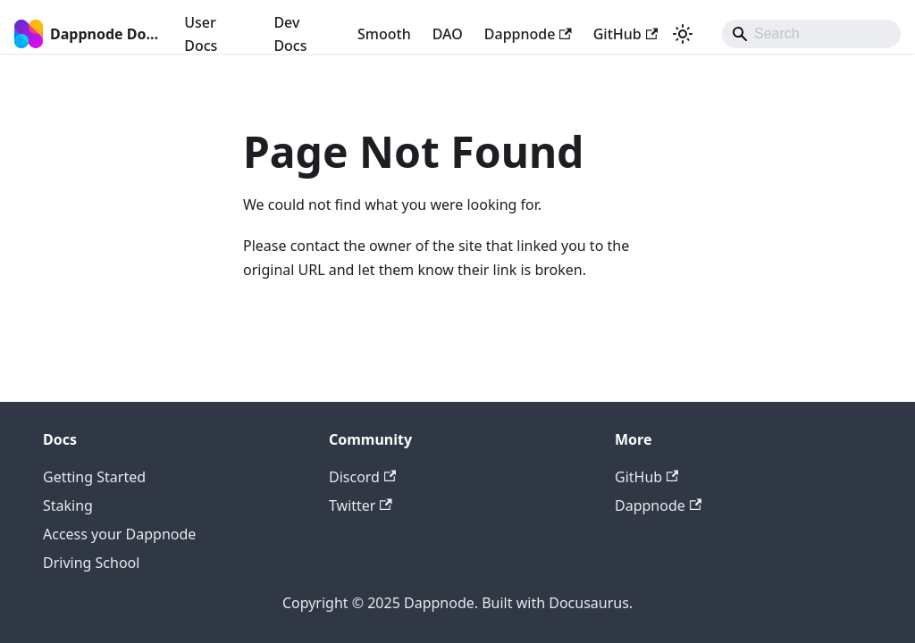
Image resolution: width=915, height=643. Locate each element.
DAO (447, 34)
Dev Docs (289, 34)
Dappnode (528, 34)
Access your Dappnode (119, 534)
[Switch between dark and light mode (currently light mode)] (682, 34)
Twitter (360, 505)
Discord (362, 477)
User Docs (200, 34)
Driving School (91, 562)
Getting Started (94, 477)
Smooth (384, 34)
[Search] (811, 34)
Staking (68, 505)
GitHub (625, 34)
